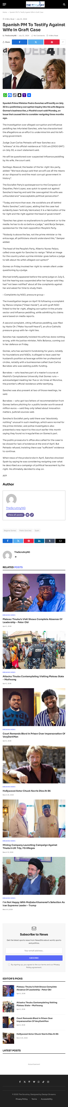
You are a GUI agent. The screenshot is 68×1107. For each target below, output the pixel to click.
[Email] (27, 515)
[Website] (32, 515)
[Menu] (4, 4)
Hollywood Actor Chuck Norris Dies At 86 (27, 791)
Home (5, 12)
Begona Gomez (10, 530)
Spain (37, 530)
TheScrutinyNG (10, 36)
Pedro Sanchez (25, 530)
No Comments (38, 36)
